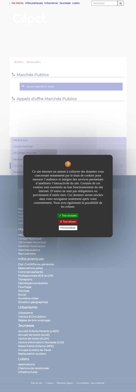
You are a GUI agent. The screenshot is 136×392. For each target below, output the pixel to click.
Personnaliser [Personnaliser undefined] (68, 228)
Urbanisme (50, 3)
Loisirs (75, 3)
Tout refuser (68, 221)
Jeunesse (64, 3)
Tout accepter (68, 215)
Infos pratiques (33, 3)
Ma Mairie (17, 3)
